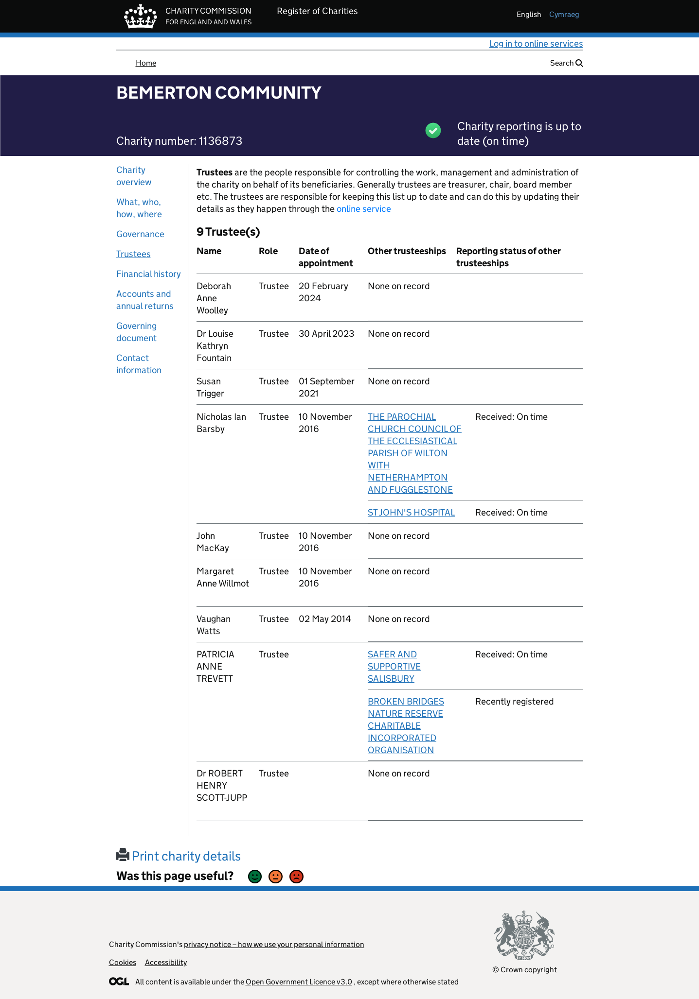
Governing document (136, 332)
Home (146, 63)
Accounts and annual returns (145, 299)
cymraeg (564, 14)
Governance (140, 234)
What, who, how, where (139, 208)
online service (364, 208)
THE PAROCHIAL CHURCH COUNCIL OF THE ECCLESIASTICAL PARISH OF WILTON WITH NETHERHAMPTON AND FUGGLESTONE (415, 453)
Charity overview (134, 176)
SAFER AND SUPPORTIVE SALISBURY (394, 666)
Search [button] (566, 63)
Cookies (122, 962)
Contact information (138, 364)
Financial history (148, 273)
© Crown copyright (524, 969)
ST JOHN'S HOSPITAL (411, 512)
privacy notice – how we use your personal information (274, 944)
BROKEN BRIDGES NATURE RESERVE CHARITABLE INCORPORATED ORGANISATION (406, 726)
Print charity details (178, 856)
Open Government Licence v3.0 (299, 981)
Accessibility (166, 962)
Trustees (133, 253)
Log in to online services (536, 43)
